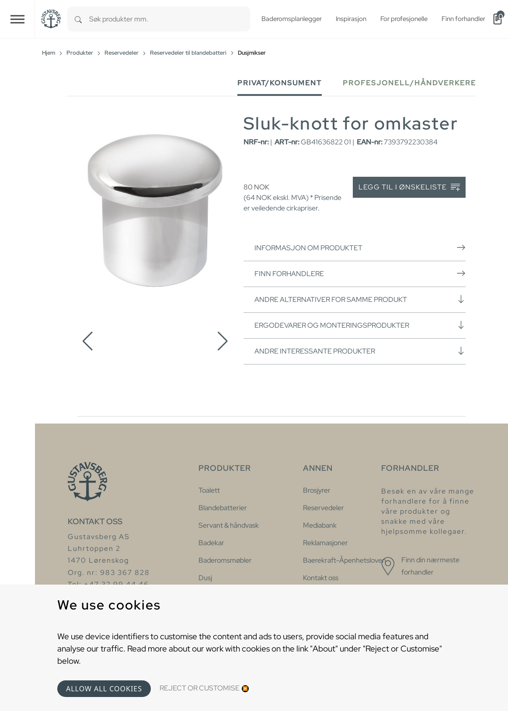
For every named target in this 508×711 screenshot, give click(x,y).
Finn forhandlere (360, 273)
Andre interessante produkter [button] (360, 351)
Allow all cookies (104, 688)
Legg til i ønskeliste (409, 187)
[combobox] (169, 19)
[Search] (78, 19)
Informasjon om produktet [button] (360, 247)
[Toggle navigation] (17, 19)
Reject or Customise (200, 688)
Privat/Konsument (279, 83)
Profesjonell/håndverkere (409, 83)
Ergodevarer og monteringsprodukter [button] (360, 325)
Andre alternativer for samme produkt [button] (360, 299)
